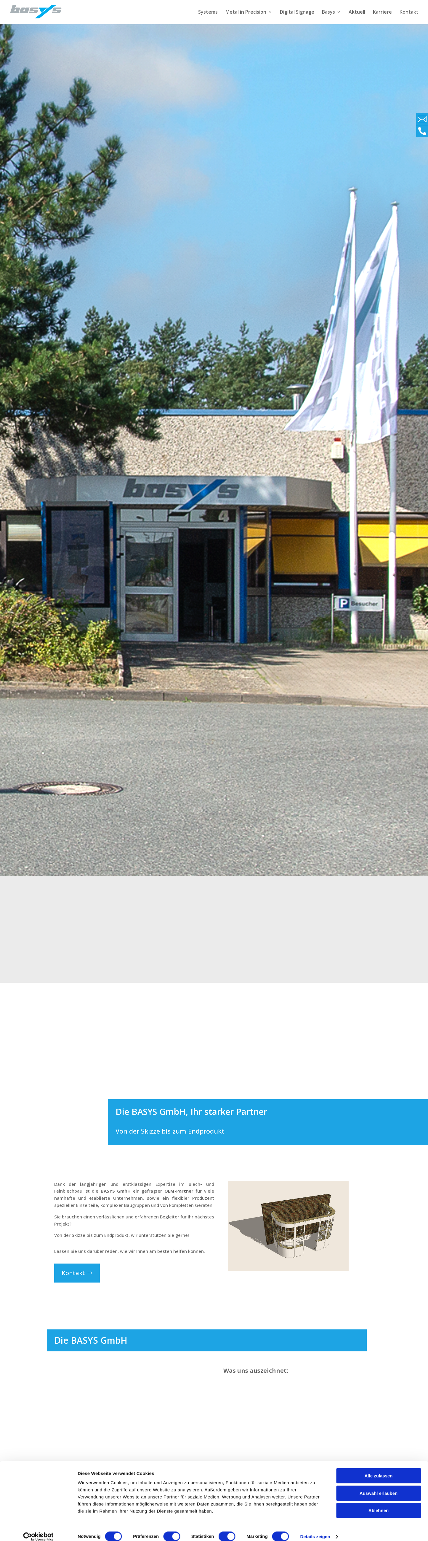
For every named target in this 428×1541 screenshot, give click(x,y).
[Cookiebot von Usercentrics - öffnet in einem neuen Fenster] (38, 1529)
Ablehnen (378, 1503)
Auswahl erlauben (378, 1485)
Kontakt (409, 12)
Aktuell (357, 12)
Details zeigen (315, 1529)
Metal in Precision (245, 12)
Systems (208, 12)
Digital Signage (297, 12)
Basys (328, 12)
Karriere (382, 12)
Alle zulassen (378, 1468)
